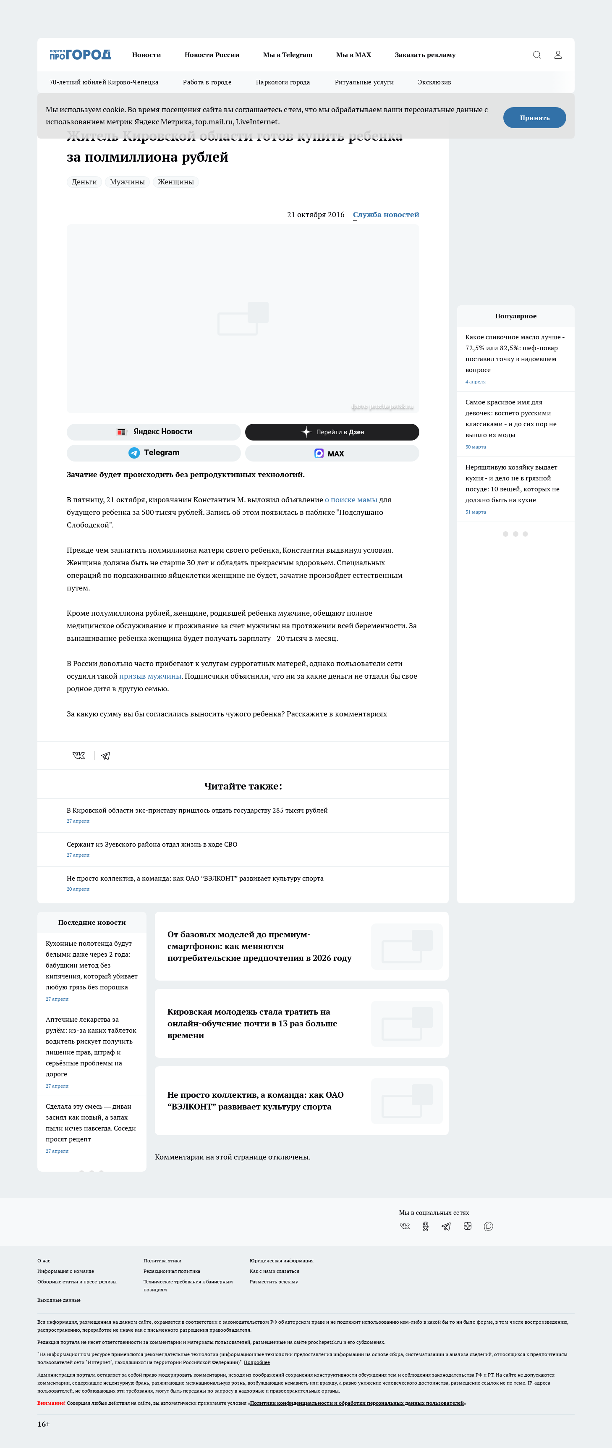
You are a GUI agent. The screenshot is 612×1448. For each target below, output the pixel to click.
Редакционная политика (172, 1271)
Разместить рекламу (274, 1281)
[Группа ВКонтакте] (404, 1226)
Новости (146, 54)
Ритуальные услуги (364, 82)
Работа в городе (207, 82)
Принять (535, 117)
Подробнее (257, 1362)
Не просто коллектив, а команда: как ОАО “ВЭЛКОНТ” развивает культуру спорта (243, 884)
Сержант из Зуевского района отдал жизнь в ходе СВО (243, 850)
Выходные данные (59, 1300)
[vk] (79, 755)
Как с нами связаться (274, 1271)
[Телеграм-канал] (154, 453)
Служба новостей (386, 214)
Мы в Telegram (288, 54)
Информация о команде (65, 1271)
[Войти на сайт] (557, 54)
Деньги (84, 181)
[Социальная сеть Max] (332, 453)
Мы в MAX (353, 54)
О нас (43, 1260)
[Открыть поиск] (536, 54)
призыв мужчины (149, 676)
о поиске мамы (351, 499)
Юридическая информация (282, 1260)
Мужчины (127, 181)
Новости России (212, 54)
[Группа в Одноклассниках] (425, 1226)
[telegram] (108, 755)
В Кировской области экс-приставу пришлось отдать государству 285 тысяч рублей (243, 816)
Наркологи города (283, 82)
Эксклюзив (435, 82)
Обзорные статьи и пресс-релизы (77, 1281)
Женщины (176, 181)
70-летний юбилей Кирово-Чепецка (104, 82)
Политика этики (162, 1260)
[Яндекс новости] (154, 432)
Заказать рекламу (425, 54)
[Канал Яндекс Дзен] (332, 432)
